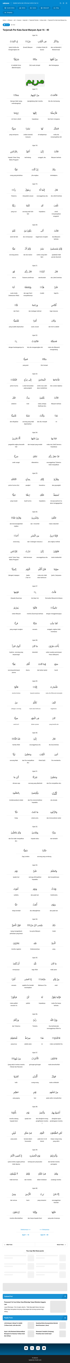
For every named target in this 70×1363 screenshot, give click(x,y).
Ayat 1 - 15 (25, 1235)
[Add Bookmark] (13, 24)
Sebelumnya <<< (26, 1229)
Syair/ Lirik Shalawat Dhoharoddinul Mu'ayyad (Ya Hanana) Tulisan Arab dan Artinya (14, 1334)
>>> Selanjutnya (44, 1229)
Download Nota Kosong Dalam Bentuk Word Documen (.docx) (47, 1324)
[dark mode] (63, 3)
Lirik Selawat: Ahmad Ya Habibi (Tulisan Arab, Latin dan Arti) (13, 1324)
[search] (60, 3)
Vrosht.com (38, 1360)
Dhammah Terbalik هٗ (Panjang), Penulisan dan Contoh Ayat (45, 1332)
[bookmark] (66, 3)
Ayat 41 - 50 (44, 1235)
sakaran (6, 3)
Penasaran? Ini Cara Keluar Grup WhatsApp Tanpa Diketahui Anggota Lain (25, 1303)
